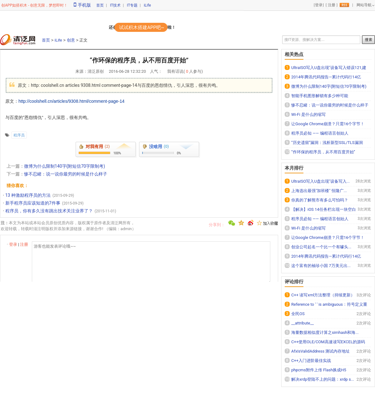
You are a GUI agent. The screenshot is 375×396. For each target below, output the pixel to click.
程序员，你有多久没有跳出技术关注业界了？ (49, 210)
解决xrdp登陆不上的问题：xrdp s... (322, 379)
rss (344, 5)
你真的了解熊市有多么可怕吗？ (319, 200)
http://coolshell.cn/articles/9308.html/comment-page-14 (71, 101)
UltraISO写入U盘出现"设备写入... (320, 181)
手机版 (82, 4)
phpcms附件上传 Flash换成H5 (318, 370)
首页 (100, 5)
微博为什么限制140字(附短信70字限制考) (64, 166)
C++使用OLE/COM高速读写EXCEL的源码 (328, 341)
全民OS (298, 313)
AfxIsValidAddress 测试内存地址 (320, 351)
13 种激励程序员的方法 (28, 195)
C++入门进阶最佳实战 (311, 360)
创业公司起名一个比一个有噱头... (321, 247)
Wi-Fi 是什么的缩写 (308, 114)
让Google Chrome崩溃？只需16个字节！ (327, 123)
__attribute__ (302, 323)
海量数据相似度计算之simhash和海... (325, 332)
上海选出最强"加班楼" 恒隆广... (319, 190)
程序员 (19, 135)
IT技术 (115, 5)
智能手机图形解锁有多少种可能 (319, 95)
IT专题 (132, 5)
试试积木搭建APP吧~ (141, 27)
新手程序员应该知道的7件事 (32, 202)
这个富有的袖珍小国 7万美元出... (321, 265)
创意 (71, 40)
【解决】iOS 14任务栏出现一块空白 (323, 209)
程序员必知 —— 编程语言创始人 (319, 133)
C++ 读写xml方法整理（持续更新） (323, 295)
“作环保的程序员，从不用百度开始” (323, 152)
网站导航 (364, 5)
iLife (147, 5)
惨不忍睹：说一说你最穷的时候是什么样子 (65, 173)
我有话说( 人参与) (185, 71)
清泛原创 (96, 71)
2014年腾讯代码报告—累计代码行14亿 (326, 77)
